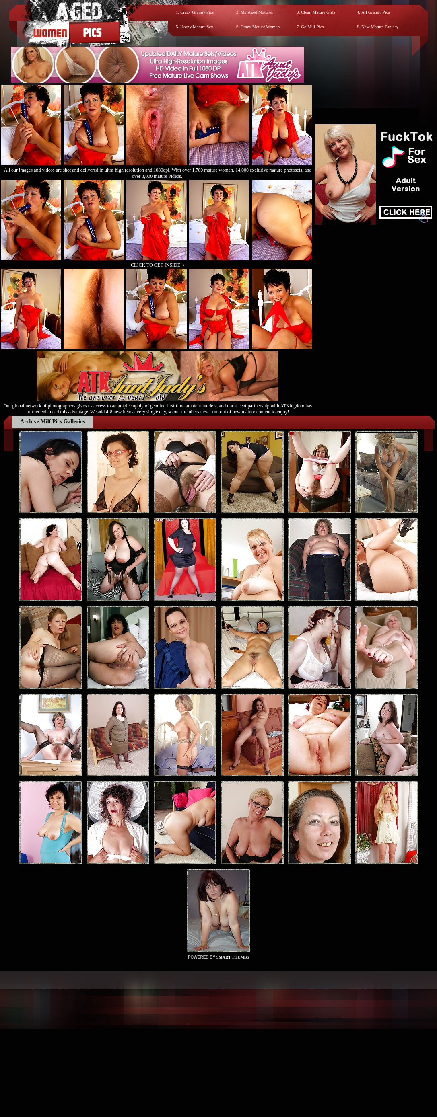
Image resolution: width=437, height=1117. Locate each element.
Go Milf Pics (312, 26)
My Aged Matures (257, 12)
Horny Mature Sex (196, 26)
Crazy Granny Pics (197, 12)
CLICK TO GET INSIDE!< (158, 265)
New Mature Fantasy (379, 26)
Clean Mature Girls (318, 12)
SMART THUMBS (232, 957)
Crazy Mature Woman (260, 26)
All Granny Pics (375, 12)
